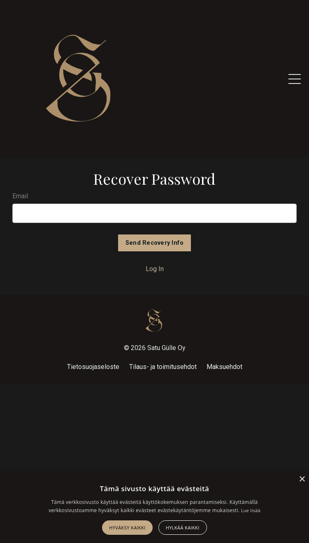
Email (20, 196)
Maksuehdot (224, 367)
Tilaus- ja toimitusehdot (163, 367)
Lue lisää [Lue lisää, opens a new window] (250, 510)
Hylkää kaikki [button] (183, 527)
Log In (155, 269)
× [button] (302, 479)
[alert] (154, 507)
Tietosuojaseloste (93, 367)
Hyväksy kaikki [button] (127, 527)
